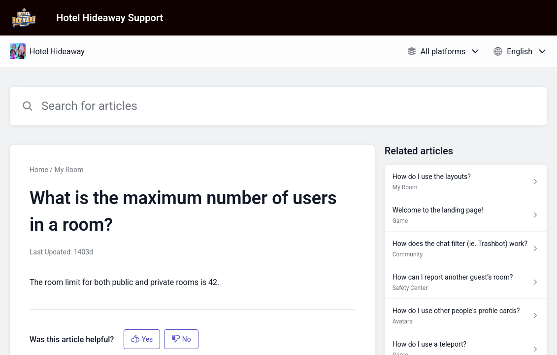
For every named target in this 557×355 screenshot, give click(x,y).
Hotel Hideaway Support (109, 18)
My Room (68, 170)
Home (39, 170)
